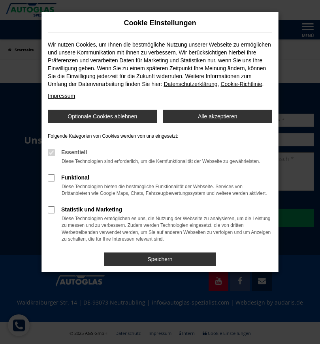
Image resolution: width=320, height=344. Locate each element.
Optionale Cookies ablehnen (102, 116)
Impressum (61, 96)
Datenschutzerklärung (190, 84)
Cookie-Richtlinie (241, 84)
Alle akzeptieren (217, 116)
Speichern (159, 259)
